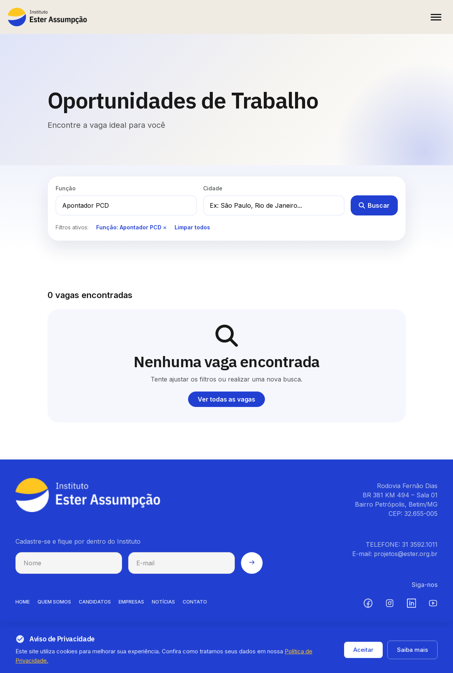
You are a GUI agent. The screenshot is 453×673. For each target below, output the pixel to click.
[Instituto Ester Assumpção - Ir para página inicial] (47, 17)
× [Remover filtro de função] (165, 227)
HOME (22, 607)
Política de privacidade (352, 658)
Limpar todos (192, 227)
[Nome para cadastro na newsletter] (68, 568)
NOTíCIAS (163, 607)
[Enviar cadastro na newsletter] (252, 568)
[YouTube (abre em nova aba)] (433, 608)
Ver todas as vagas (226, 399)
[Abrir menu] (436, 17)
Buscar (374, 205)
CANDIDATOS (95, 607)
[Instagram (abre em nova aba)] (389, 608)
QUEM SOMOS (54, 607)
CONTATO (195, 607)
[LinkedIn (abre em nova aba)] (411, 608)
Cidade (212, 188)
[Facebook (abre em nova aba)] (368, 608)
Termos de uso (416, 658)
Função (66, 188)
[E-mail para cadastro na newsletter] (181, 568)
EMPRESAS (131, 607)
